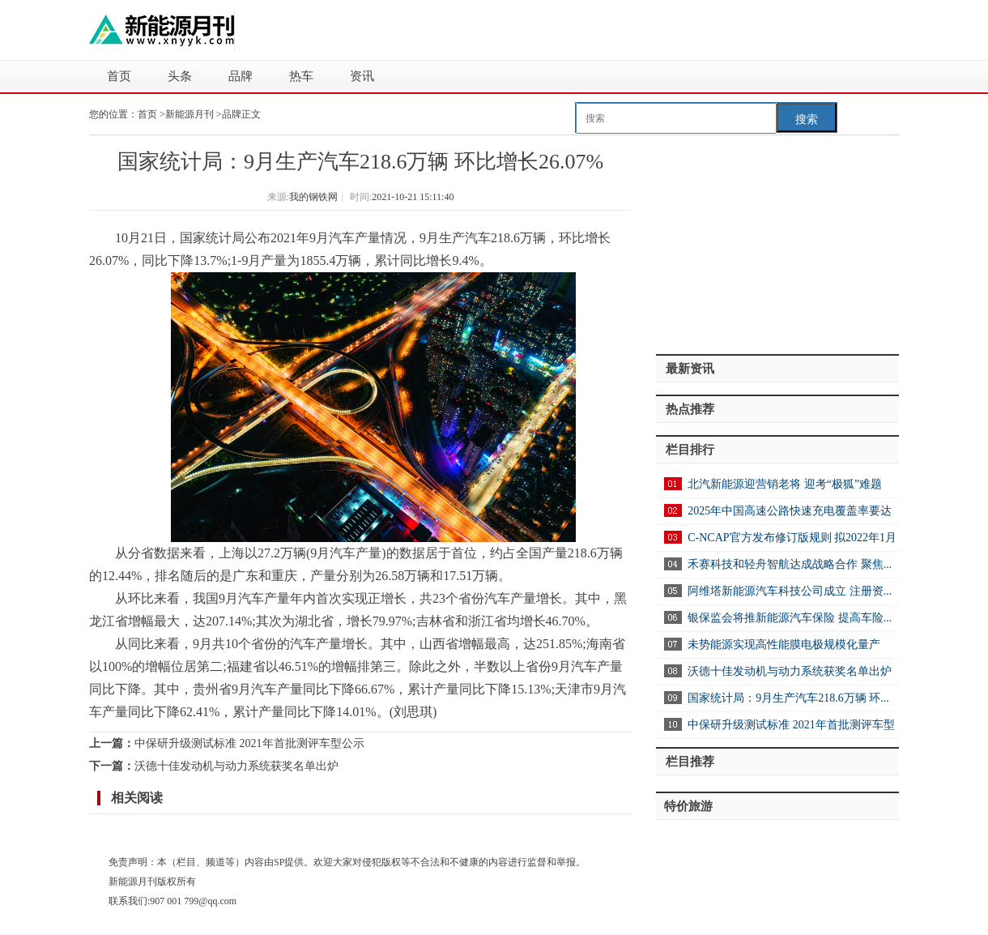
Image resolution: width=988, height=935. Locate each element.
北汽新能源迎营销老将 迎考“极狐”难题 (785, 484)
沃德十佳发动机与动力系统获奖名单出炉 (236, 766)
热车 (301, 76)
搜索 (806, 119)
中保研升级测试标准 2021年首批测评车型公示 (249, 743)
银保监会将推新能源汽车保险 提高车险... (790, 618)
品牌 (240, 76)
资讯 (362, 76)
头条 (180, 76)
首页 (119, 76)
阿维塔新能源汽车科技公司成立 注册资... (790, 591)
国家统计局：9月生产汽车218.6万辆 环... (788, 698)
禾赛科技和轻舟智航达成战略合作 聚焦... (790, 564)
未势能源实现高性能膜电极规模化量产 (784, 644)
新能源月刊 (190, 114)
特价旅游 (688, 806)
